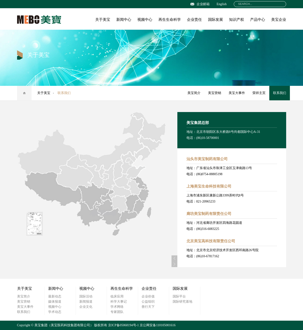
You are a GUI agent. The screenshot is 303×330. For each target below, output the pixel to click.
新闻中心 (123, 20)
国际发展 (215, 20)
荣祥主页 (259, 93)
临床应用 (117, 296)
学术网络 (117, 306)
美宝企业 (278, 20)
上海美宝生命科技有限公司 (208, 186)
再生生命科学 (169, 20)
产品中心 (257, 20)
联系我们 (279, 93)
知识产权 (236, 20)
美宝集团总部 (197, 123)
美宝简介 (194, 93)
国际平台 (179, 296)
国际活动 (85, 296)
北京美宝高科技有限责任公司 (210, 241)
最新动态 (54, 296)
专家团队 (117, 312)
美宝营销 (214, 93)
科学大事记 (118, 301)
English (222, 4)
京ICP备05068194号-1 (123, 325)
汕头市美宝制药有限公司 (207, 159)
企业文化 (85, 306)
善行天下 (148, 306)
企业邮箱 (200, 4)
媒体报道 (54, 301)
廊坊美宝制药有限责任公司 (208, 214)
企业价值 (148, 296)
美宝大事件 (237, 93)
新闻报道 (85, 301)
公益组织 (148, 301)
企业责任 (194, 20)
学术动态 (54, 312)
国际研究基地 (182, 301)
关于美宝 (102, 20)
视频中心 (144, 20)
